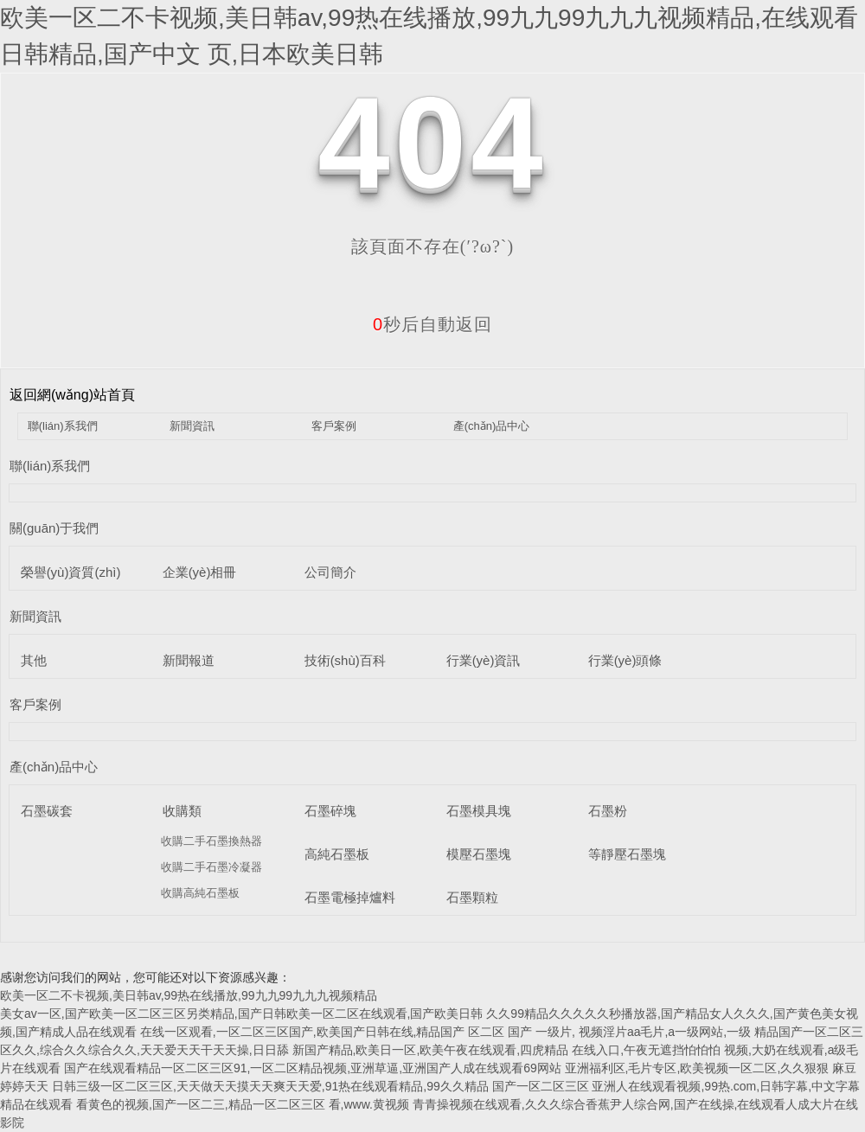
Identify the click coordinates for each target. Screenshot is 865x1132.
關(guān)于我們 (54, 528)
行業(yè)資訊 (483, 660)
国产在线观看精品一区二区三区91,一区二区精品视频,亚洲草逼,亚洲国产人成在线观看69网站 (312, 1068)
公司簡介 (330, 572)
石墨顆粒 (472, 897)
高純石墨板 (336, 854)
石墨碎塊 (330, 810)
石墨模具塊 (478, 810)
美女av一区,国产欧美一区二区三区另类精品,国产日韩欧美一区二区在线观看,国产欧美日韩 (241, 1013)
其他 (34, 660)
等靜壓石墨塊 (627, 854)
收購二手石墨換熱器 (211, 841)
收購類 (182, 810)
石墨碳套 (47, 810)
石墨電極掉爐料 (349, 897)
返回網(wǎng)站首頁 (72, 394)
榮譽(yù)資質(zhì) (71, 572)
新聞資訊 (192, 425)
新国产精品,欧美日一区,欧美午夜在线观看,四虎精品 (432, 1050)
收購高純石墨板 (200, 892)
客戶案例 (333, 425)
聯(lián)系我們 (63, 425)
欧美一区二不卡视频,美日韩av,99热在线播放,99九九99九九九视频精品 (188, 995)
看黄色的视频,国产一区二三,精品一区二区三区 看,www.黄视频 (242, 1104)
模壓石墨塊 (478, 854)
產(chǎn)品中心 (491, 425)
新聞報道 (189, 660)
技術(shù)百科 (345, 660)
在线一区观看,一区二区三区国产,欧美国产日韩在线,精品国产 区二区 (322, 1032)
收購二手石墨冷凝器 (211, 866)
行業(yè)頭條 (625, 660)
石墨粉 (607, 810)
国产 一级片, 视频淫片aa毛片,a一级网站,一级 (631, 1032)
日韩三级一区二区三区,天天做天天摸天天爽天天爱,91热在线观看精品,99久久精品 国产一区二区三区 (320, 1086)
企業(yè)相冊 (200, 572)
